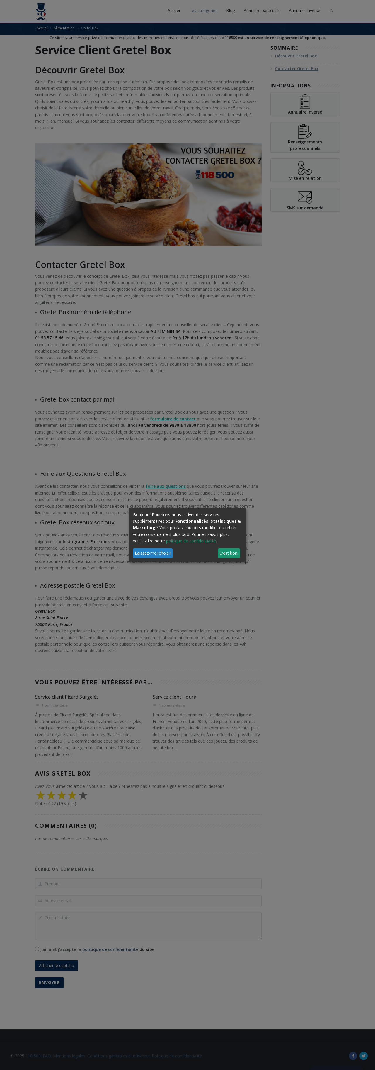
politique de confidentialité (191, 541)
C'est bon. (228, 553)
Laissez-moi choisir (153, 553)
